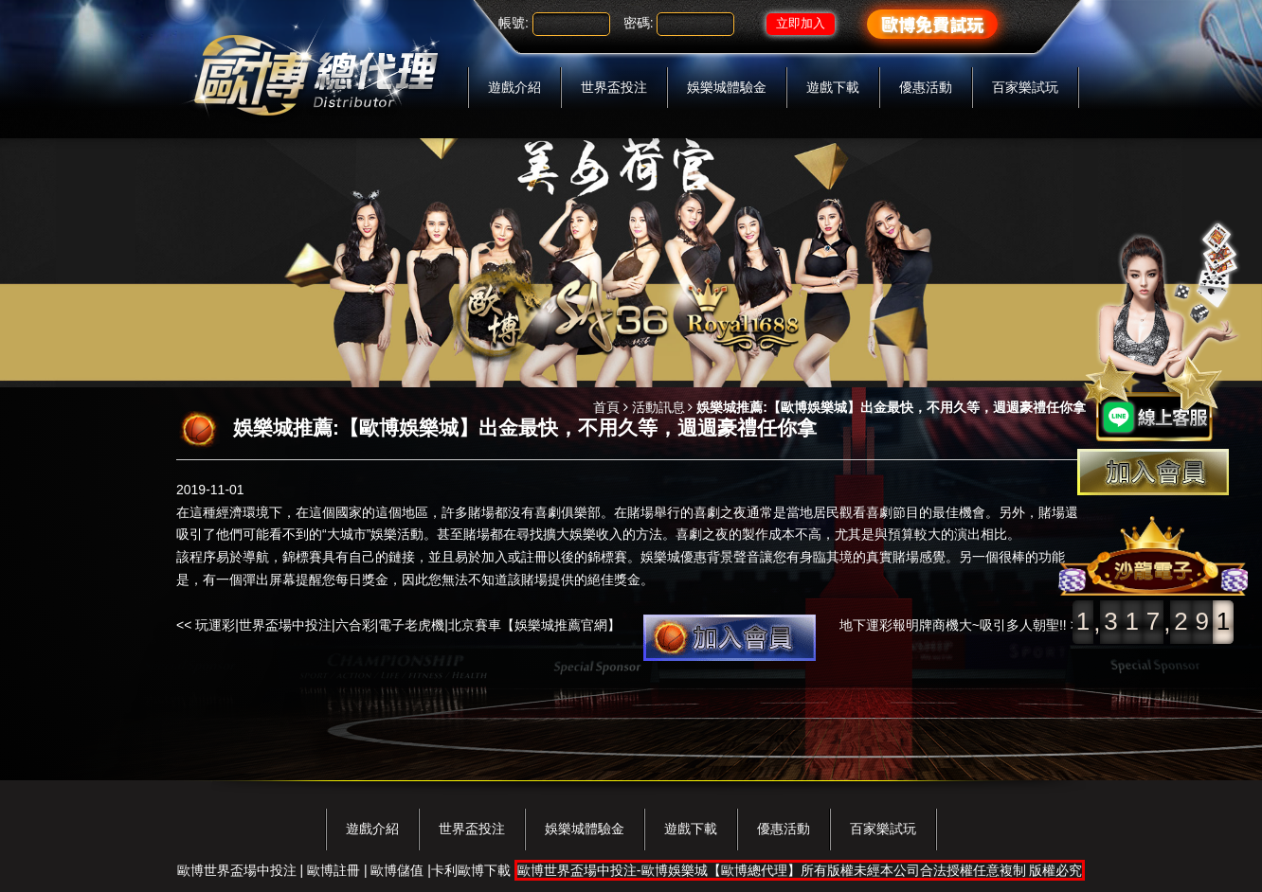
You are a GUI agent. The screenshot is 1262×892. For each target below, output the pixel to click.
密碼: (638, 22)
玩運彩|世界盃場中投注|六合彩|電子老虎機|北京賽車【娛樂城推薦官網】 (408, 625)
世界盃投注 (614, 87)
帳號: (513, 22)
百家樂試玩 (1025, 87)
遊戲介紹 (514, 87)
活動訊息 (658, 407)
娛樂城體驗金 (726, 87)
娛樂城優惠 (673, 556)
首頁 (606, 407)
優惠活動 (925, 87)
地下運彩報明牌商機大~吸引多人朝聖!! (953, 625)
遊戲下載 (832, 87)
